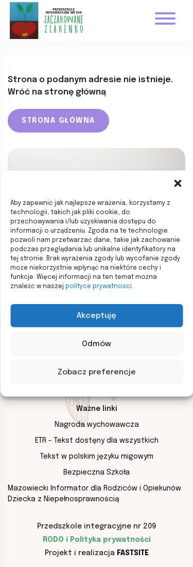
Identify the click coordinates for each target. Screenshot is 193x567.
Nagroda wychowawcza (97, 424)
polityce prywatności (98, 287)
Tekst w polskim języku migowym (96, 456)
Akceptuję (96, 316)
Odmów (96, 344)
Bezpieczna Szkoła (96, 472)
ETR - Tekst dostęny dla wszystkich (97, 440)
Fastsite (133, 553)
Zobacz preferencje (97, 372)
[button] (177, 183)
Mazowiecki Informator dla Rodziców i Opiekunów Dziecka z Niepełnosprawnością (94, 494)
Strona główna (58, 120)
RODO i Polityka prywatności (97, 539)
